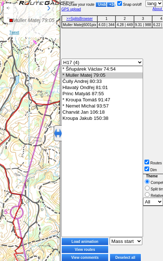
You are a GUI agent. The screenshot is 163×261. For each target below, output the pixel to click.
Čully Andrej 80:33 (102, 82)
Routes (153, 163)
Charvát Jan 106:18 (102, 112)
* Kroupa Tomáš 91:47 (102, 100)
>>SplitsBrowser (79, 19)
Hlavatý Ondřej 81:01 (102, 88)
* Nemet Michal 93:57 (102, 106)
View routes (85, 250)
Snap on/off (129, 5)
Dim (150, 170)
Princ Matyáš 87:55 (102, 94)
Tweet (14, 32)
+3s (112, 5)
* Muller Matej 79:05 (102, 75)
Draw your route (78, 5)
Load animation (85, 242)
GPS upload (71, 9)
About (157, 9)
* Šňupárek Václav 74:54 (102, 69)
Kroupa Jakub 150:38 (102, 118)
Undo (102, 5)
